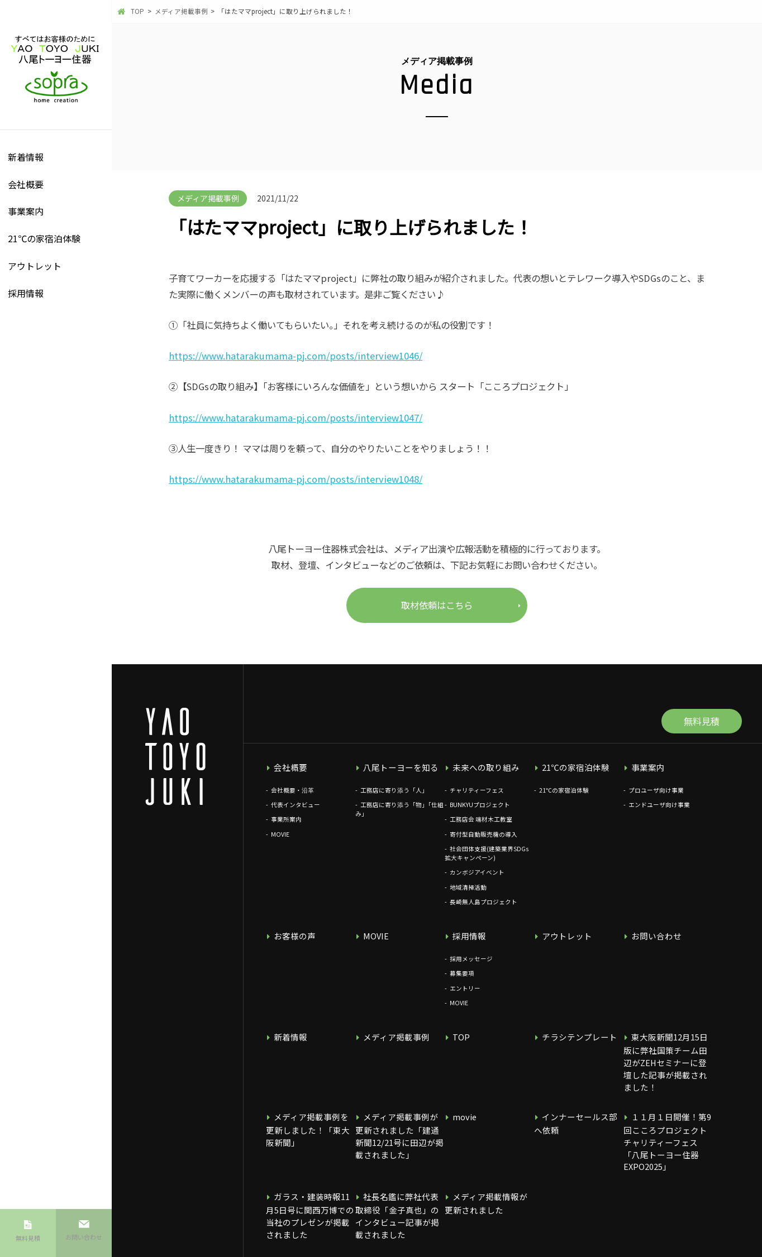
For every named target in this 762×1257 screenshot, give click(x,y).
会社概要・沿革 (292, 797)
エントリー (465, 994)
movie (461, 1105)
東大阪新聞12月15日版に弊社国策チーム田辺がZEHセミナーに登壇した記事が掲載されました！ (667, 1059)
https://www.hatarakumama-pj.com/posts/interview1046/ (295, 355)
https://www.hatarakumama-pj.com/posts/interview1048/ (295, 479)
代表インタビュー (295, 812)
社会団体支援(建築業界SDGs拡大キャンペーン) (486, 860)
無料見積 (28, 1244)
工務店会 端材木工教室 (481, 827)
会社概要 (26, 184)
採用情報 (26, 293)
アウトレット (34, 265)
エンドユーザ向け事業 (659, 812)
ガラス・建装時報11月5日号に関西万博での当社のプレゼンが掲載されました (309, 1179)
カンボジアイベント (477, 879)
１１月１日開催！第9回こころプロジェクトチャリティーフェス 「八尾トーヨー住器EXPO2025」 (667, 1122)
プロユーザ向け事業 (656, 797)
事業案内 (26, 211)
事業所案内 (286, 827)
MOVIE (280, 841)
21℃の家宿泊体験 (44, 238)
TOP (458, 1042)
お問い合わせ (84, 1243)
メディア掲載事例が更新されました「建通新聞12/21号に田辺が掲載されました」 (398, 1122)
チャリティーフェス (477, 797)
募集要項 (462, 979)
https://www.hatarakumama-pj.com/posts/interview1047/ (295, 417)
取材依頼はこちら (437, 605)
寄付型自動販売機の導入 (483, 841)
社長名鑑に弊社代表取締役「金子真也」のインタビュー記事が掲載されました (398, 1179)
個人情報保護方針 (293, 1236)
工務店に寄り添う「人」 (394, 797)
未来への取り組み (480, 775)
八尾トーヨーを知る (394, 775)
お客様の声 (290, 943)
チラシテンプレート (573, 1042)
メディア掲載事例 (390, 1042)
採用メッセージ (471, 964)
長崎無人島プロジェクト (483, 909)
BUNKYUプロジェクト (480, 812)
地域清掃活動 (468, 894)
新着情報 (26, 157)
